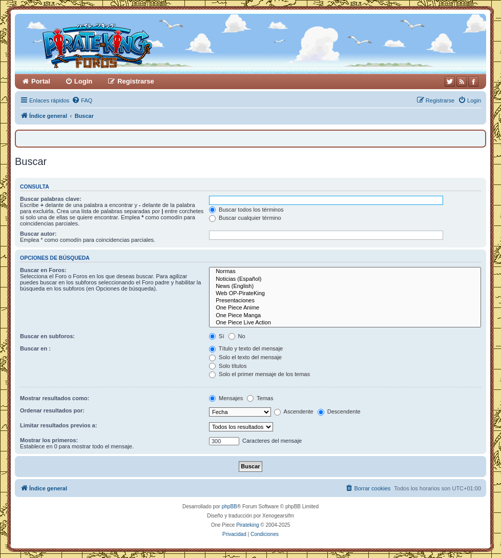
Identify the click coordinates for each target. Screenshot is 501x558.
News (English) (345, 286)
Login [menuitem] (83, 81)
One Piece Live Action (345, 322)
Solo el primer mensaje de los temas (259, 374)
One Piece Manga (345, 315)
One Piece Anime (345, 308)
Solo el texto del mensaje (245, 357)
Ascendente (294, 411)
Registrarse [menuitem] (135, 81)
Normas (345, 271)
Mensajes (226, 398)
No (236, 336)
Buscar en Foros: (43, 270)
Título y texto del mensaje (246, 348)
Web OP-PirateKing (345, 293)
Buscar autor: (38, 234)
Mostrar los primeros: (49, 440)
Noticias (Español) (345, 279)
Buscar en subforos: (47, 336)
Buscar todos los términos (246, 209)
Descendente (339, 411)
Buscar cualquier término (245, 218)
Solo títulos (227, 366)
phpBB (229, 506)
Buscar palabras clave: (50, 199)
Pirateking (247, 525)
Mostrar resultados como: (54, 398)
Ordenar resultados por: (52, 410)
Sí (216, 336)
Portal (40, 81)
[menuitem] (82, 100)
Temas (260, 398)
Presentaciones (345, 300)
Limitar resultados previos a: (58, 425)
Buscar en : (35, 348)
